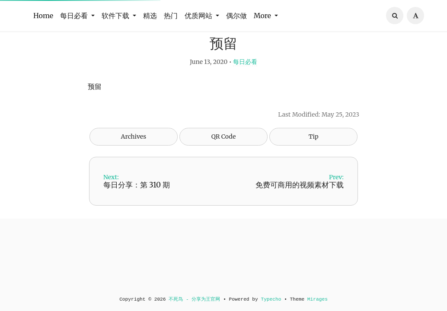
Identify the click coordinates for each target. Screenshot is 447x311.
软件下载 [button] (116, 15)
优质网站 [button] (199, 15)
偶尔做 (236, 15)
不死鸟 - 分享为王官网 (194, 299)
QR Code (223, 155)
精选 (150, 15)
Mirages (317, 299)
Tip (314, 155)
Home (43, 15)
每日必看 (245, 80)
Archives (134, 155)
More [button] (263, 15)
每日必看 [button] (74, 15)
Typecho (271, 299)
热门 (171, 15)
